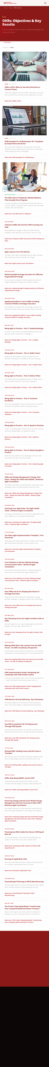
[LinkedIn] (4, 985)
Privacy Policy (6, 1022)
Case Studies (6, 1016)
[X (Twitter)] (8, 985)
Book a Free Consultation (24, 945)
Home (5, 8)
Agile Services (6, 995)
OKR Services (6, 998)
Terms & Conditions (8, 1025)
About (4, 1010)
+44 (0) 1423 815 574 (8, 1049)
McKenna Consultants (12, 980)
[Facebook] (13, 985)
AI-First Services (7, 1001)
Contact (4, 1019)
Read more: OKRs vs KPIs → (14, 101)
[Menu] (45, 3)
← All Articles (6, 42)
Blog (10, 8)
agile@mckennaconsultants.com (11, 1052)
